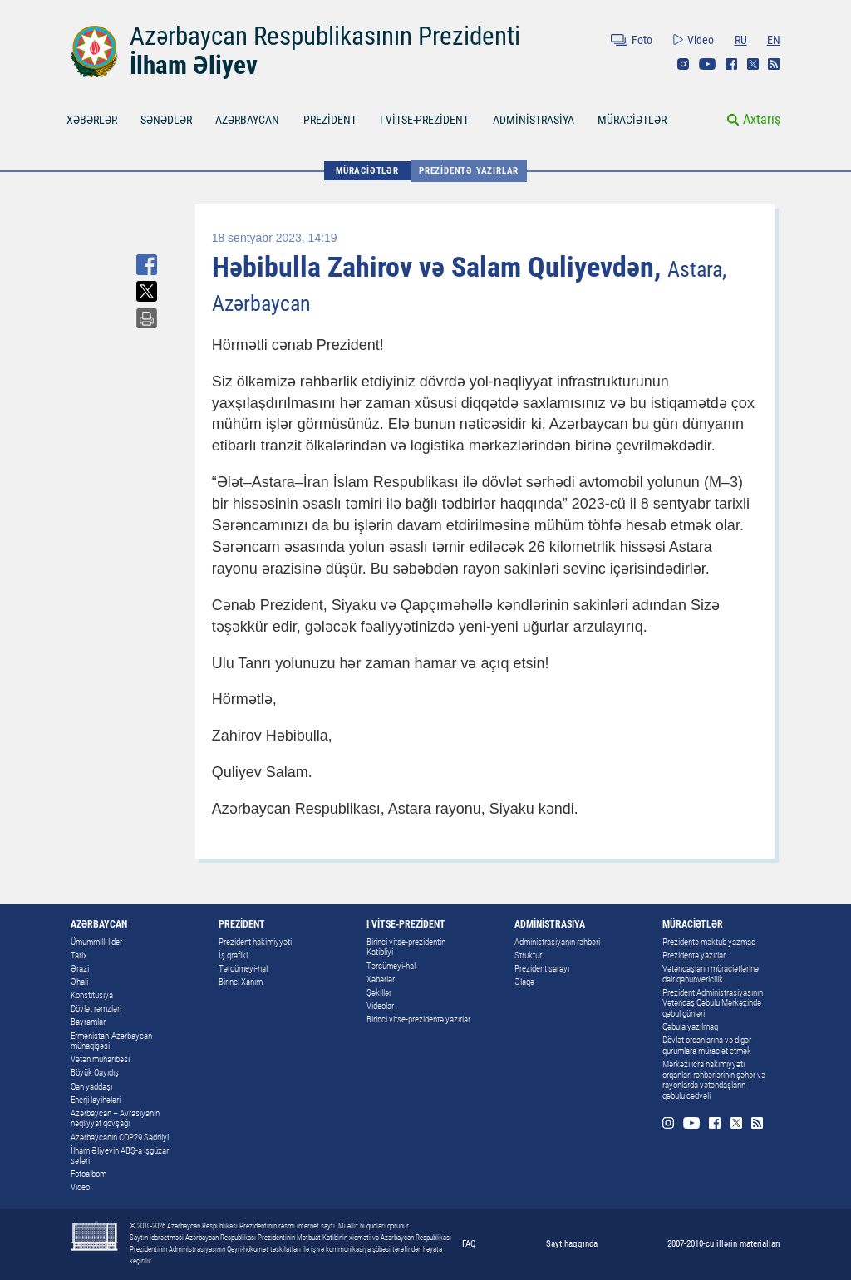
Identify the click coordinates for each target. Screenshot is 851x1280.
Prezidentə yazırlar (469, 170)
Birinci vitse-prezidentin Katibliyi (405, 947)
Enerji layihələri (96, 1100)
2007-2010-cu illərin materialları (723, 1243)
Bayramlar (88, 1022)
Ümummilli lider (96, 942)
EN (773, 40)
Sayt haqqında (572, 1243)
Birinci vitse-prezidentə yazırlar (418, 1019)
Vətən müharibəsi (100, 1059)
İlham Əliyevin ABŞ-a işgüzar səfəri (120, 1156)
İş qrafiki (233, 955)
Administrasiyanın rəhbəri (557, 942)
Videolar (380, 1006)
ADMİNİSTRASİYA (533, 119)
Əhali (79, 982)
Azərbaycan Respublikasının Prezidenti (325, 36)
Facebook (731, 64)
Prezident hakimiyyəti (255, 942)
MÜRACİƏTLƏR (632, 119)
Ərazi (80, 968)
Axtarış (761, 119)
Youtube (707, 64)
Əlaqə (524, 982)
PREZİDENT (330, 119)
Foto (642, 40)
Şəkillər (378, 992)
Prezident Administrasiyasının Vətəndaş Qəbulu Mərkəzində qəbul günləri (712, 1003)
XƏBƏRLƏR (91, 119)
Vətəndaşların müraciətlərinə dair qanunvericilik (710, 974)
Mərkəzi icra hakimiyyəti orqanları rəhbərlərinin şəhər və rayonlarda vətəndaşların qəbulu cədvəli (713, 1080)
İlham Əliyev (194, 65)
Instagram (683, 64)
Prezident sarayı (541, 968)
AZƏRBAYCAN (247, 119)
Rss (774, 64)
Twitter (753, 64)
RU (741, 40)
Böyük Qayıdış (95, 1072)
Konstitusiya (92, 995)
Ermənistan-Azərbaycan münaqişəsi (111, 1041)
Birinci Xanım (241, 982)
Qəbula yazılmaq (690, 1027)
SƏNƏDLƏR (166, 119)
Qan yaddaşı (91, 1086)
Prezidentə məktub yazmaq (708, 942)
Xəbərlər (380, 979)
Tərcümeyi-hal (243, 968)
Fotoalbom (88, 1174)
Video (700, 40)
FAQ (469, 1243)
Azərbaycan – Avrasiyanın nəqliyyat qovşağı (115, 1119)
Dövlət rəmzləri (96, 1008)
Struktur (528, 955)
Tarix (79, 955)
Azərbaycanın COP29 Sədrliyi (120, 1137)
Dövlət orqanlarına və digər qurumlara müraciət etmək (706, 1045)
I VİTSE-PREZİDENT (424, 119)
